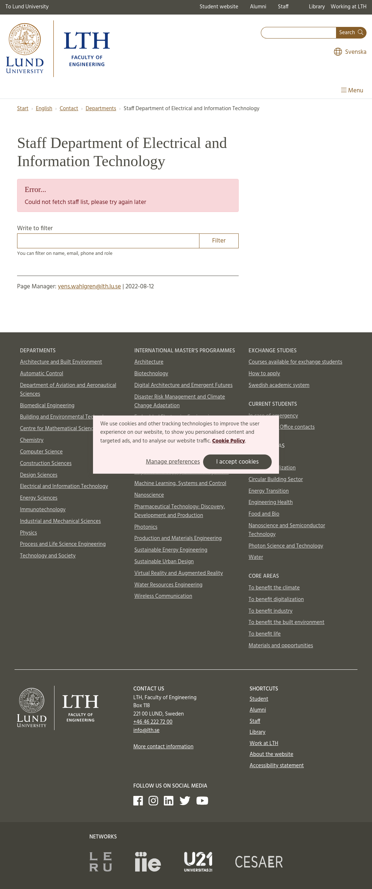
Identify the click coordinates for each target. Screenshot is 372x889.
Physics (28, 533)
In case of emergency (273, 416)
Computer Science (41, 452)
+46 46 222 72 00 (153, 722)
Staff (283, 7)
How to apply (264, 373)
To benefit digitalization (276, 599)
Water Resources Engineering (168, 585)
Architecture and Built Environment (61, 362)
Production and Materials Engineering (178, 538)
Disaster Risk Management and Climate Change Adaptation (179, 401)
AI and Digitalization (272, 468)
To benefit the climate (274, 588)
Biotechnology (151, 373)
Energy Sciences (38, 498)
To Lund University (27, 7)
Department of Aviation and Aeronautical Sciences (68, 390)
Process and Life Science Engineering (63, 544)
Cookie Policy (228, 441)
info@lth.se (146, 730)
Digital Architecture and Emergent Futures (183, 385)
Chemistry (32, 440)
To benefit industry (270, 611)
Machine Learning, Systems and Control (180, 483)
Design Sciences (38, 475)
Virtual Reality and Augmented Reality (178, 573)
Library (317, 7)
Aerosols (258, 456)
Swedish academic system (279, 385)
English (44, 108)
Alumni (258, 7)
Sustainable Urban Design (164, 561)
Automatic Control (41, 373)
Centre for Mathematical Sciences (59, 428)
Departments (101, 108)
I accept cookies (237, 462)
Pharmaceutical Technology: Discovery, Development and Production (179, 511)
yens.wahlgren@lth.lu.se (89, 287)
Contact (69, 108)
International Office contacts (281, 427)
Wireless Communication (163, 596)
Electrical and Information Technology (64, 486)
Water (255, 557)
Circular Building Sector (275, 479)
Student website (218, 7)
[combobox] (298, 33)
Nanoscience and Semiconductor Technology (286, 530)
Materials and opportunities (280, 645)
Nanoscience (149, 495)
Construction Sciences (46, 463)
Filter (219, 241)
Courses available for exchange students (295, 362)
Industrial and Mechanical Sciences (60, 521)
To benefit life (264, 634)
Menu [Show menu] (352, 91)
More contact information (163, 746)
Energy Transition (268, 491)
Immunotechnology (43, 509)
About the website (271, 754)
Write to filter (128, 236)
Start (22, 108)
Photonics (146, 527)
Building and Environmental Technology (66, 417)
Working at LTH (349, 7)
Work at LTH (264, 743)
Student (259, 699)
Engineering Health (270, 502)
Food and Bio (263, 514)
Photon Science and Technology (285, 546)
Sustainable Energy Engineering (170, 550)
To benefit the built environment (286, 622)
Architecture (148, 362)
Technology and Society (48, 556)
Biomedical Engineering (47, 405)
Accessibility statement (277, 765)
